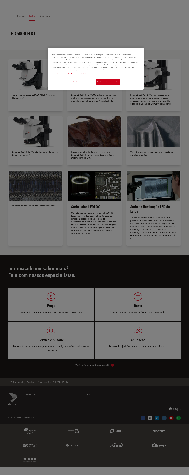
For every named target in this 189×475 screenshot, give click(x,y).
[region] (96, 69)
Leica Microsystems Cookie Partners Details (69, 74)
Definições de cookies (82, 82)
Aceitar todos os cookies (108, 82)
